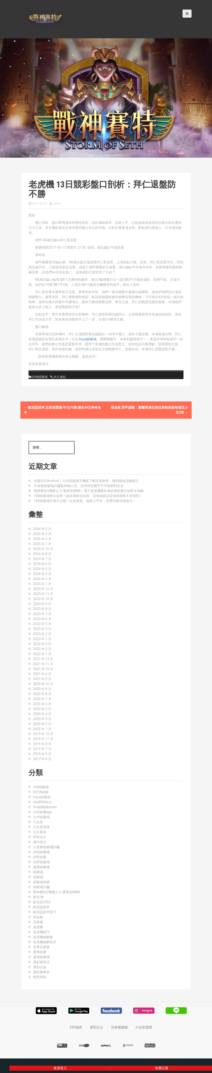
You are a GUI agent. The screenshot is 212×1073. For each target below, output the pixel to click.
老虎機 (38, 927)
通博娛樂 (39, 952)
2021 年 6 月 (42, 674)
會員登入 (60, 1068)
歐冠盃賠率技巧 (44, 912)
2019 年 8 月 (42, 744)
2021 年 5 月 (42, 679)
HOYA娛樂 (40, 792)
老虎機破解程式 (44, 942)
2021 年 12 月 (43, 659)
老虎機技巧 (41, 932)
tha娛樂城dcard (45, 807)
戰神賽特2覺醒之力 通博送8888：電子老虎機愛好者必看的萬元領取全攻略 (89, 491)
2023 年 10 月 (43, 599)
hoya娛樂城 (87, 339)
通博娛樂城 (41, 957)
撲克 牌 (38, 897)
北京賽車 (39, 832)
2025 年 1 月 (42, 544)
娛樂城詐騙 (41, 887)
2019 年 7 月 (42, 749)
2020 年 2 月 (42, 724)
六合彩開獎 (143, 1027)
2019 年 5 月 (42, 754)
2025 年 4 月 (42, 534)
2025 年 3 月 (42, 539)
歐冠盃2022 (42, 902)
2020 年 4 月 (42, 714)
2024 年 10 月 (43, 549)
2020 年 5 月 (42, 709)
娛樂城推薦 (41, 882)
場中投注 (39, 842)
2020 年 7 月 (42, 699)
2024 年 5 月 (42, 569)
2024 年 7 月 (42, 559)
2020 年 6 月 (42, 704)
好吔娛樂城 (40, 377)
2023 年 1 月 (42, 639)
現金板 (38, 917)
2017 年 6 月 (42, 759)
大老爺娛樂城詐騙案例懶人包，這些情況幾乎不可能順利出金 (79, 486)
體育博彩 (39, 977)
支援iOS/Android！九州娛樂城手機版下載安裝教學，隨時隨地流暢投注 (86, 481)
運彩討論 (39, 967)
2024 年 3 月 (42, 579)
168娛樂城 (41, 787)
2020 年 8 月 (42, 694)
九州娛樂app (42, 812)
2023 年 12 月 (43, 589)
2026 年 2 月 (42, 529)
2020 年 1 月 (42, 729)
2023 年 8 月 (42, 609)
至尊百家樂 (41, 947)
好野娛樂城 (41, 862)
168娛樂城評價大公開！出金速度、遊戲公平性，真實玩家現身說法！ (85, 501)
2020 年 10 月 (43, 684)
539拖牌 (76, 1027)
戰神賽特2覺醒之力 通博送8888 (56, 892)
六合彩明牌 (41, 827)
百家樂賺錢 (119, 1027)
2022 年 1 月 (42, 654)
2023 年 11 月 (43, 594)
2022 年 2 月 (42, 649)
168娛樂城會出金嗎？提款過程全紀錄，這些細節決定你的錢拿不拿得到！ (88, 496)
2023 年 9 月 (42, 604)
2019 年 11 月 (43, 739)
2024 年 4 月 (42, 574)
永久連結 (59, 377)
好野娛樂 (39, 857)
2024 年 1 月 (42, 584)
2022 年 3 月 (42, 644)
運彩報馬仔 (41, 962)
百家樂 (38, 922)
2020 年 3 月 (42, 719)
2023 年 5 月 (42, 624)
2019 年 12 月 (43, 734)
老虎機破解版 (43, 937)
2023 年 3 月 (42, 629)
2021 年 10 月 (43, 669)
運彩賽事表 (41, 972)
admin (57, 203)
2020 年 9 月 (42, 689)
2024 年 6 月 (42, 564)
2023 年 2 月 (42, 634)
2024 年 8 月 (42, 554)
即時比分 (39, 837)
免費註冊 (161, 1068)
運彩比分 (96, 1027)
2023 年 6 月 (42, 619)
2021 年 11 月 (43, 664)
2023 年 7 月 (42, 614)
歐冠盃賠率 (41, 907)
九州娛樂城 (41, 817)
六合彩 (38, 822)
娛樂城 (38, 872)
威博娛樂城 (41, 867)
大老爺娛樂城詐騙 (46, 847)
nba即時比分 (42, 802)
